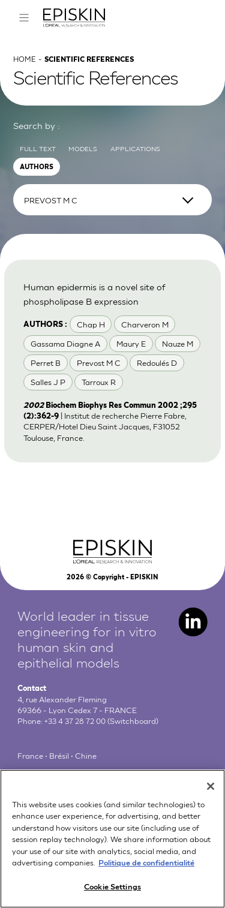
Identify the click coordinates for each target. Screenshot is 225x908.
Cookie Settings (112, 893)
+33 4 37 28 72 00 (77, 729)
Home (25, 66)
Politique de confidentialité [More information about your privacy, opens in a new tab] (146, 869)
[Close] (210, 793)
